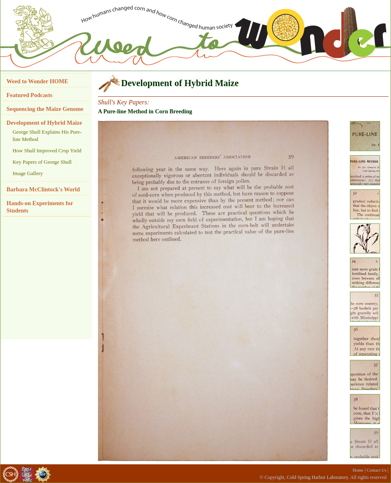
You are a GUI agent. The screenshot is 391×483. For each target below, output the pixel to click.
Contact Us (376, 470)
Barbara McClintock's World (43, 189)
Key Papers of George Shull (42, 162)
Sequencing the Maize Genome (45, 109)
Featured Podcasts (29, 95)
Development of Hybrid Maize (44, 122)
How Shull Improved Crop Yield (47, 150)
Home (358, 470)
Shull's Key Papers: (123, 102)
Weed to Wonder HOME (37, 81)
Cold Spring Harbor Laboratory (317, 477)
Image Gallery (28, 173)
